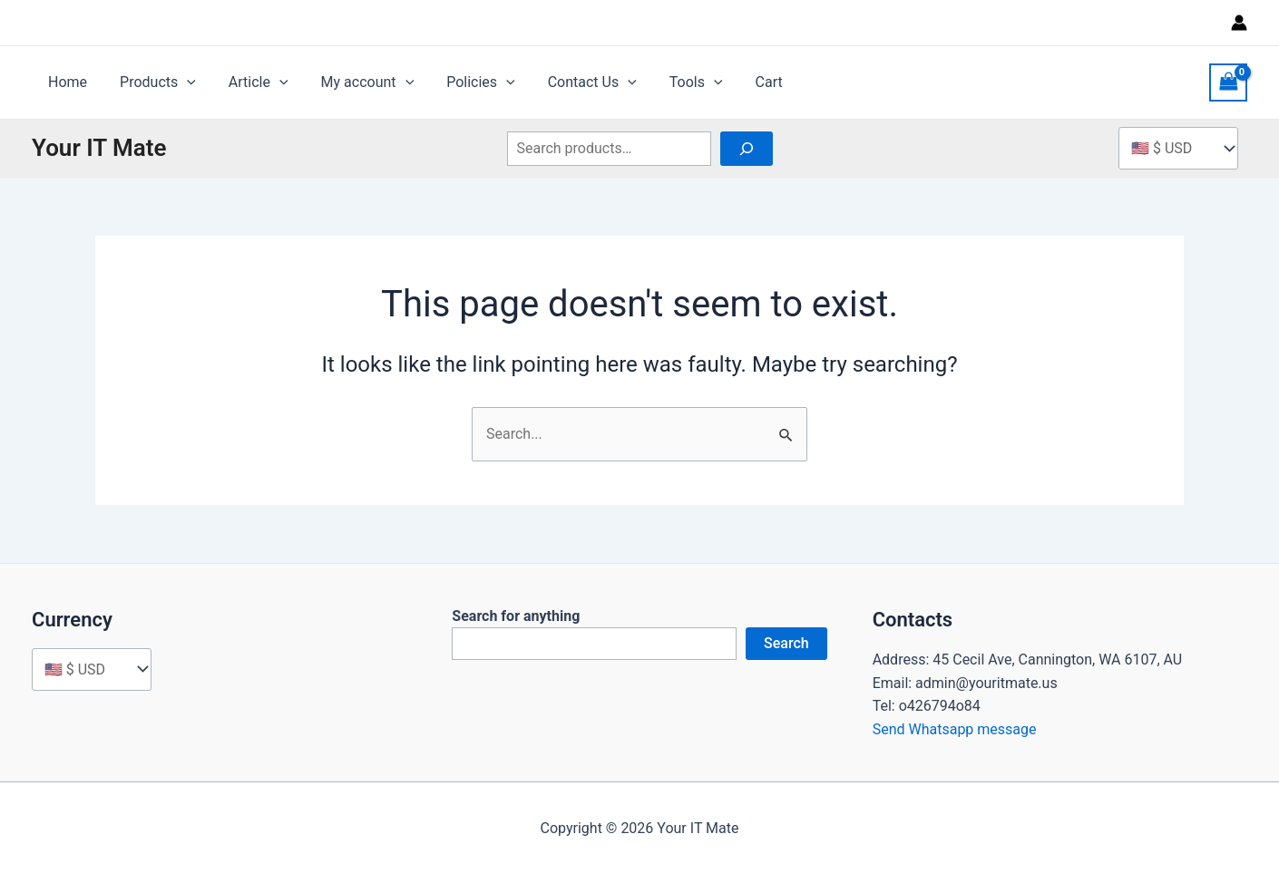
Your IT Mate (99, 147)
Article (249, 82)
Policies (464, 82)
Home (65, 82)
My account (355, 82)
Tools (672, 82)
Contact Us (572, 82)
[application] (181, 82)
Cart (742, 82)
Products (152, 82)
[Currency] (91, 669)
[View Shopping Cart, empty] (1228, 82)
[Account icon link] (1239, 23)
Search (786, 643)
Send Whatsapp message (955, 729)
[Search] (746, 148)
